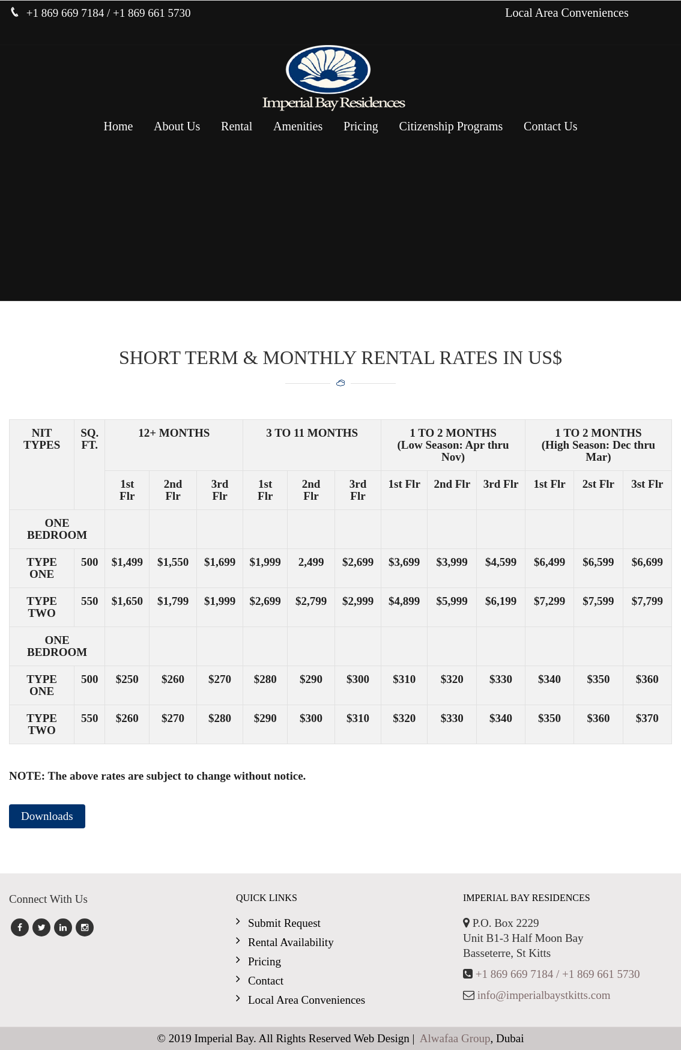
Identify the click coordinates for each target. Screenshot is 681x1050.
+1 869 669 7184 (66, 13)
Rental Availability (291, 942)
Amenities (297, 126)
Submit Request (284, 923)
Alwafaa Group (455, 1038)
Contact (265, 980)
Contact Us (550, 126)
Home (118, 126)
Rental (236, 126)
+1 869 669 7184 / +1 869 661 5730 (558, 974)
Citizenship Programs (451, 126)
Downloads (47, 816)
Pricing (361, 126)
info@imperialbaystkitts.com (544, 995)
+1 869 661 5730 (151, 13)
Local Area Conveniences (566, 12)
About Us (177, 126)
